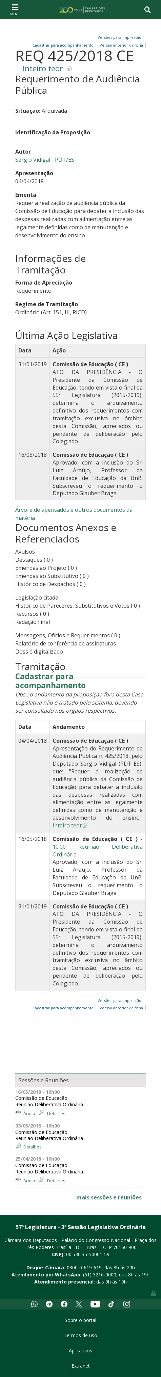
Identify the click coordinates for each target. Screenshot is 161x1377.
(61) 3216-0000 (99, 1274)
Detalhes (56, 1113)
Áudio (29, 1113)
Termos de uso (80, 1335)
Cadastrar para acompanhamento (50, 681)
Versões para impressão (118, 37)
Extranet (81, 1365)
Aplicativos (80, 1350)
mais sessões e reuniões (109, 1197)
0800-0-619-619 (84, 1267)
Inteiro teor (43, 68)
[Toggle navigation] (15, 9)
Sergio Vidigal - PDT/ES (44, 159)
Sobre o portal (80, 1320)
